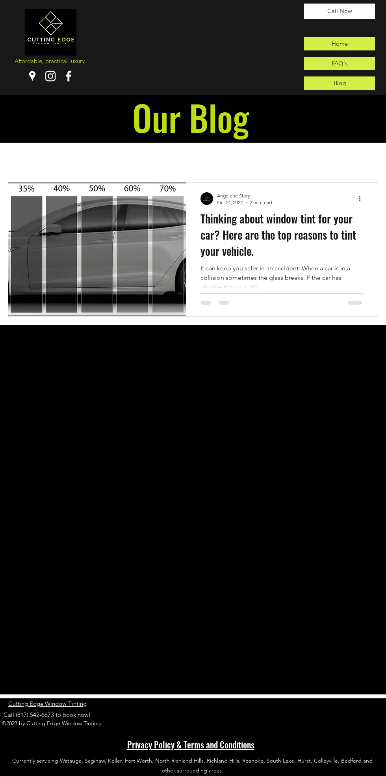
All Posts (21, 158)
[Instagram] (50, 76)
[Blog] (339, 83)
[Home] (339, 44)
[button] (368, 159)
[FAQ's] (339, 63)
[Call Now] (339, 11)
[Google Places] (32, 76)
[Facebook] (68, 76)
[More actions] (362, 198)
